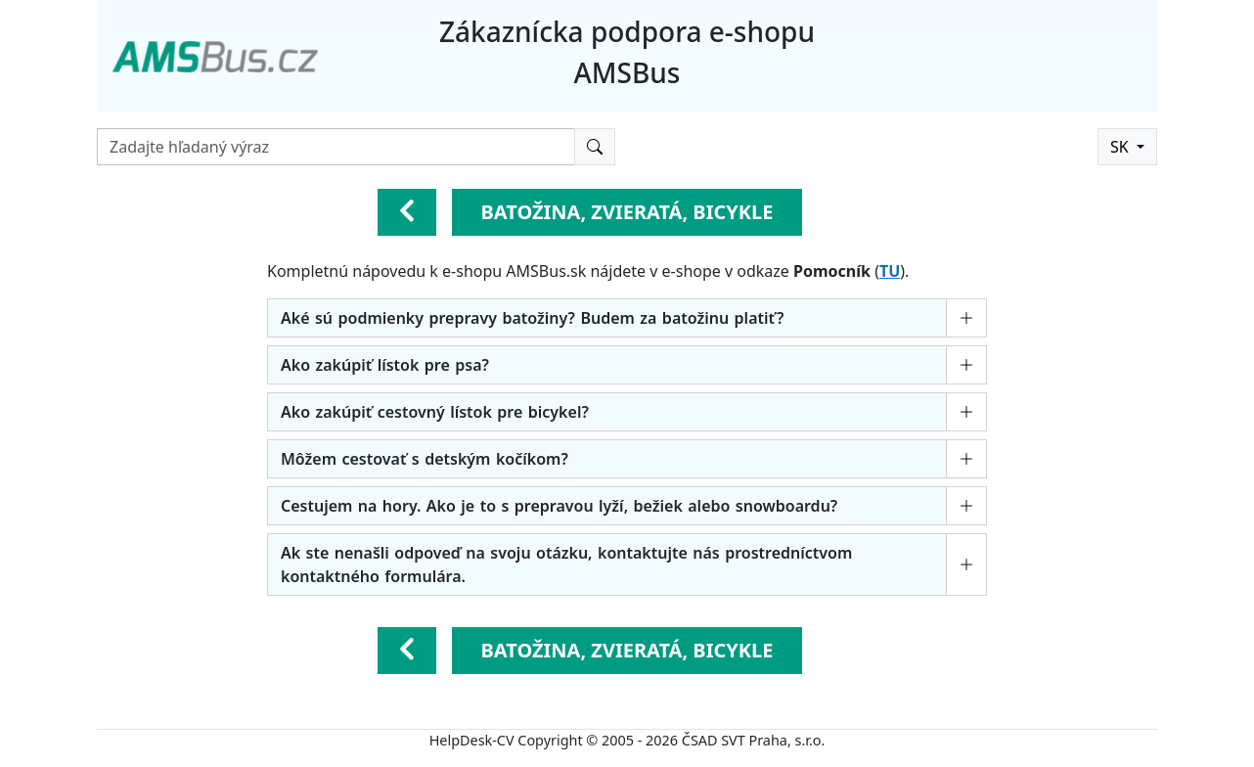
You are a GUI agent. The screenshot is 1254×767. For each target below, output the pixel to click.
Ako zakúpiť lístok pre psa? (385, 365)
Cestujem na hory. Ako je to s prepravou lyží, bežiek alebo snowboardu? (559, 506)
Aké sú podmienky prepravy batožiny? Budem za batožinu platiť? (532, 318)
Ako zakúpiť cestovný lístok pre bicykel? (435, 412)
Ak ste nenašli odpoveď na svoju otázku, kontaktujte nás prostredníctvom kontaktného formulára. (566, 564)
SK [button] (1121, 147)
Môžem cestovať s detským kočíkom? (424, 459)
